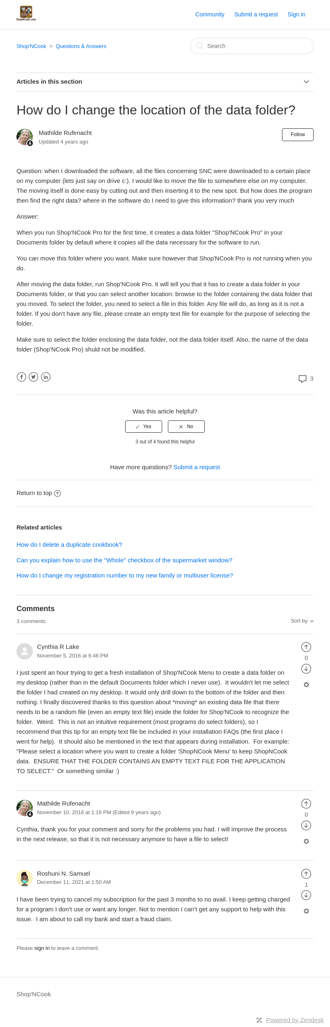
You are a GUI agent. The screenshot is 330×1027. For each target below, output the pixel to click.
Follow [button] (298, 134)
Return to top (38, 492)
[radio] (143, 426)
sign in (42, 948)
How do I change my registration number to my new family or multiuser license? (124, 575)
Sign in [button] (296, 14)
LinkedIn (46, 377)
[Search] (252, 46)
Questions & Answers (81, 46)
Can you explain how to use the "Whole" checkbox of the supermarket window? (124, 560)
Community (210, 14)
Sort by (299, 621)
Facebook (21, 377)
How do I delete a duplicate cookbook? (69, 544)
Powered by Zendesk (295, 1019)
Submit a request (256, 14)
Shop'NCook (31, 46)
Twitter (33, 377)
